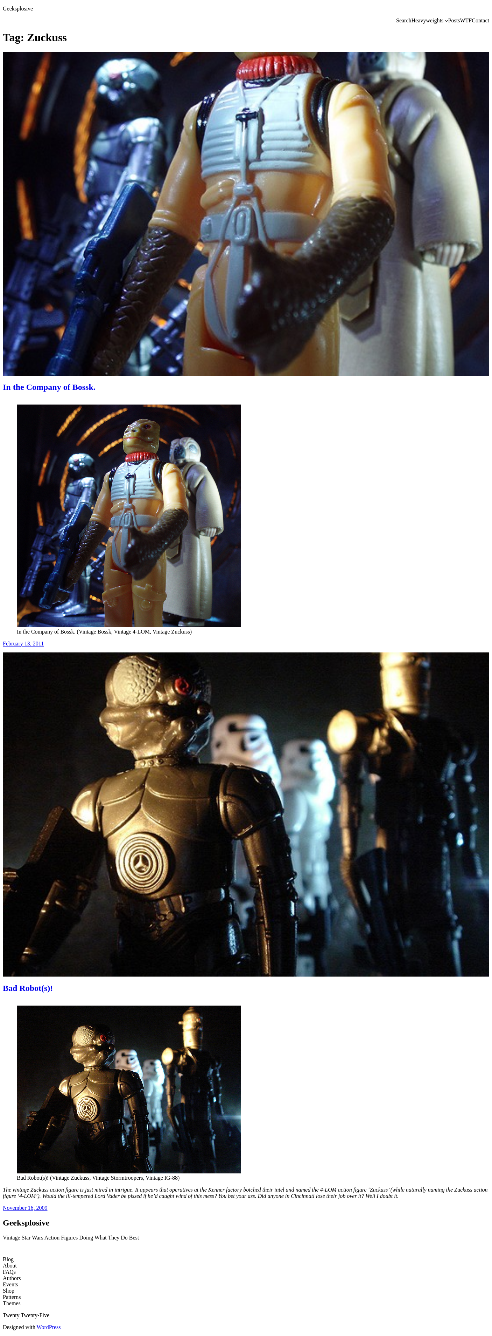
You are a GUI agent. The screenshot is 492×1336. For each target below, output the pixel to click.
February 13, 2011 (23, 643)
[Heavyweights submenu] (446, 20)
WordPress (49, 1327)
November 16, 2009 (25, 1208)
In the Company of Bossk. (49, 387)
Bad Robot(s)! (28, 988)
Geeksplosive (18, 9)
